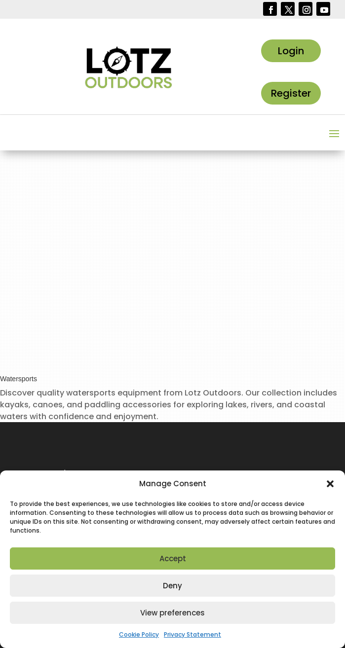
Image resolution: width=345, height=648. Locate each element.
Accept (172, 558)
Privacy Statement (192, 634)
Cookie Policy (139, 634)
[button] (330, 484)
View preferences (172, 613)
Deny (172, 585)
